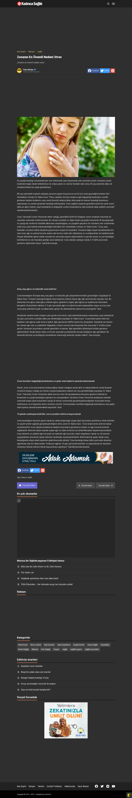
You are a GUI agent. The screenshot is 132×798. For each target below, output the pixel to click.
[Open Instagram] (107, 786)
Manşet (24, 477)
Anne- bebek (36, 645)
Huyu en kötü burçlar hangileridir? (36, 689)
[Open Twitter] (102, 786)
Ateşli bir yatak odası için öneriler (36, 672)
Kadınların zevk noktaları (32, 666)
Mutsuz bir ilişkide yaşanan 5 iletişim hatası (40, 560)
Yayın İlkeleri (83, 786)
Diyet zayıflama (64, 645)
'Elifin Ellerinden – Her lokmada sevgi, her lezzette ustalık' (47, 584)
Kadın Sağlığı (23, 649)
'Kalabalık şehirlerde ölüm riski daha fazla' (39, 578)
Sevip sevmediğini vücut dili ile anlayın (38, 684)
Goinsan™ (48, 794)
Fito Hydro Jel (27, 572)
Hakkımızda (69, 786)
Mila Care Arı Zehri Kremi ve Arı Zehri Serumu (41, 566)
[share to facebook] (93, 70)
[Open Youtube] (113, 786)
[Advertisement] (66, 29)
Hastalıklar (105, 645)
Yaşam (56, 649)
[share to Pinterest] (112, 70)
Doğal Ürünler (78, 645)
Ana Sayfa (21, 786)
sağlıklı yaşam (76, 649)
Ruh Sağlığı (45, 649)
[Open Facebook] (96, 786)
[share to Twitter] (105, 70)
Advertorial (22, 645)
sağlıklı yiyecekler (92, 649)
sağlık (30, 477)
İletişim (32, 786)
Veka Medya (29, 70)
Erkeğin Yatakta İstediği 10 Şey (35, 678)
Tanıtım (41, 786)
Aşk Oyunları (49, 645)
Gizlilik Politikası (54, 786)
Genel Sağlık (93, 645)
